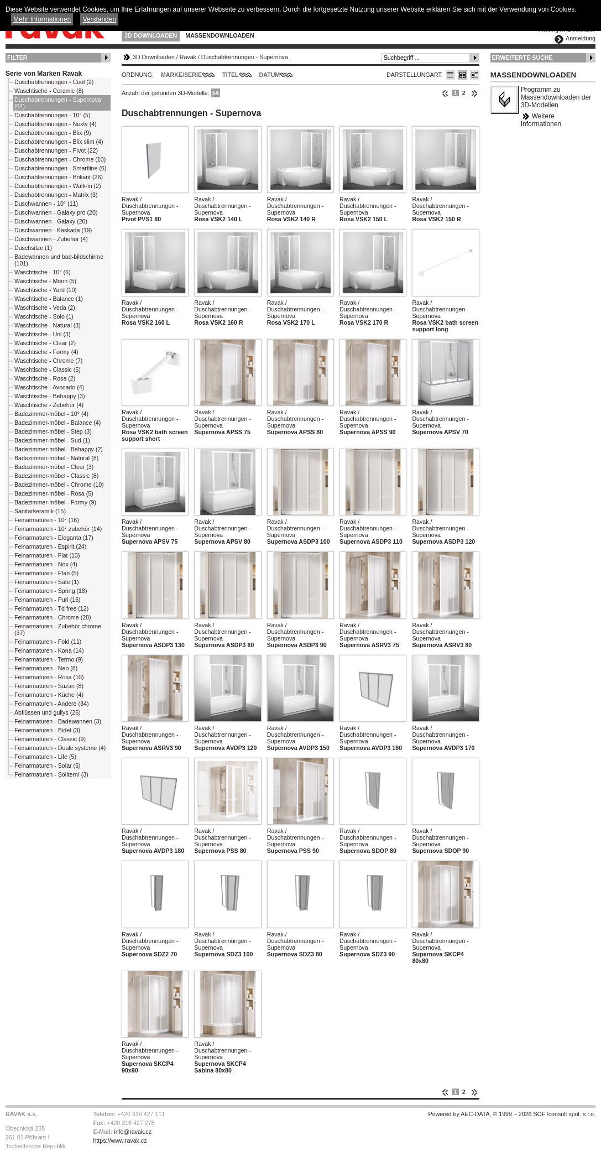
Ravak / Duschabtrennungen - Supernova (150, 206)
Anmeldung (580, 38)
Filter (17, 57)
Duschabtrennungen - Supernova (244, 57)
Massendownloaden (219, 35)
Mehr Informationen (42, 19)
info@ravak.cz (132, 1131)
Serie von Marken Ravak (44, 73)
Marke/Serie (181, 74)
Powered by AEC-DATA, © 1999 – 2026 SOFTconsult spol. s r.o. (511, 1114)
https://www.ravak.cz (120, 1140)
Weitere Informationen (541, 120)
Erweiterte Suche (522, 57)
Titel (230, 74)
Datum (269, 74)
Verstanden (99, 19)
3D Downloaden (150, 35)
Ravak (188, 57)
